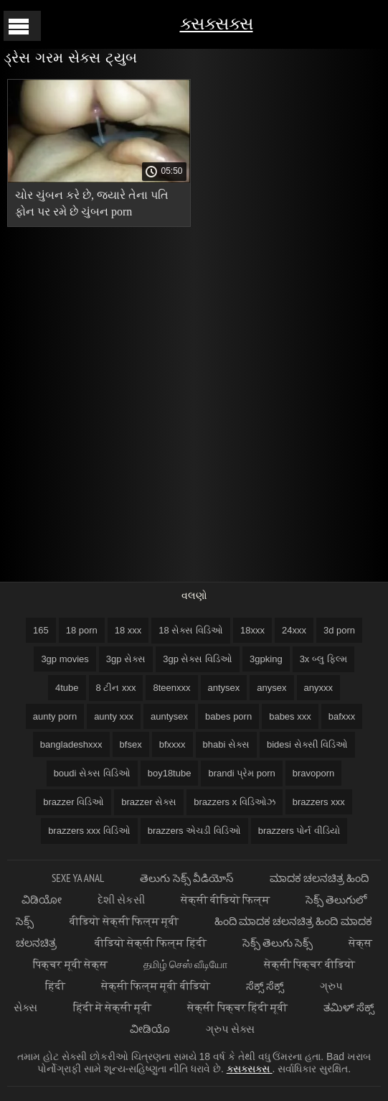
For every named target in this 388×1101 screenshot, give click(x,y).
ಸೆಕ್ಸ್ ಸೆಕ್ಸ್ (265, 986)
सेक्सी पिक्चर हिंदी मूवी (237, 1007)
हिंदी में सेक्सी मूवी (112, 1007)
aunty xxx (113, 716)
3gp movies (64, 659)
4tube (67, 687)
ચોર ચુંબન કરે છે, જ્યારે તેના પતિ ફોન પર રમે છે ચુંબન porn (92, 203)
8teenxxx (171, 687)
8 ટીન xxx (116, 687)
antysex (224, 687)
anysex (271, 687)
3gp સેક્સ (126, 659)
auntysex (169, 716)
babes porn (228, 716)
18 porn (82, 630)
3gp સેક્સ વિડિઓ (197, 659)
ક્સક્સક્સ (216, 23)
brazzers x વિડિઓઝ (234, 801)
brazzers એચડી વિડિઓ (194, 830)
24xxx (294, 630)
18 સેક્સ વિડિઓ (190, 630)
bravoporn (314, 773)
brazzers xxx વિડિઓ (89, 830)
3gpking (266, 659)
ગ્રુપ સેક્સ (230, 1029)
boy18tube (169, 773)
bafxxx (342, 716)
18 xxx (128, 630)
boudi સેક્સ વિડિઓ (92, 773)
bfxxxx (172, 744)
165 (41, 630)
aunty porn (55, 716)
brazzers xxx (319, 801)
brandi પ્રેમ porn (241, 773)
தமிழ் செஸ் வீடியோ (185, 964)
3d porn (339, 630)
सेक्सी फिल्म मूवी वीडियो (155, 986)
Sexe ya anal (78, 878)
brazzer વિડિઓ (73, 801)
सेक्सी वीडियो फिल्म (225, 899)
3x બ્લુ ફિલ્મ (323, 659)
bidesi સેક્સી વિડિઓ (307, 744)
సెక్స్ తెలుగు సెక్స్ (277, 942)
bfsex (131, 744)
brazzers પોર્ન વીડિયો (299, 830)
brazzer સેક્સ (148, 801)
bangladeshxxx (71, 744)
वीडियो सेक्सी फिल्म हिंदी (151, 942)
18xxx (252, 630)
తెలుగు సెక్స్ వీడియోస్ (186, 878)
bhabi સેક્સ (226, 744)
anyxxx (318, 687)
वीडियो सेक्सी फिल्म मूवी (124, 921)
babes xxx (290, 716)
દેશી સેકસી (121, 899)
